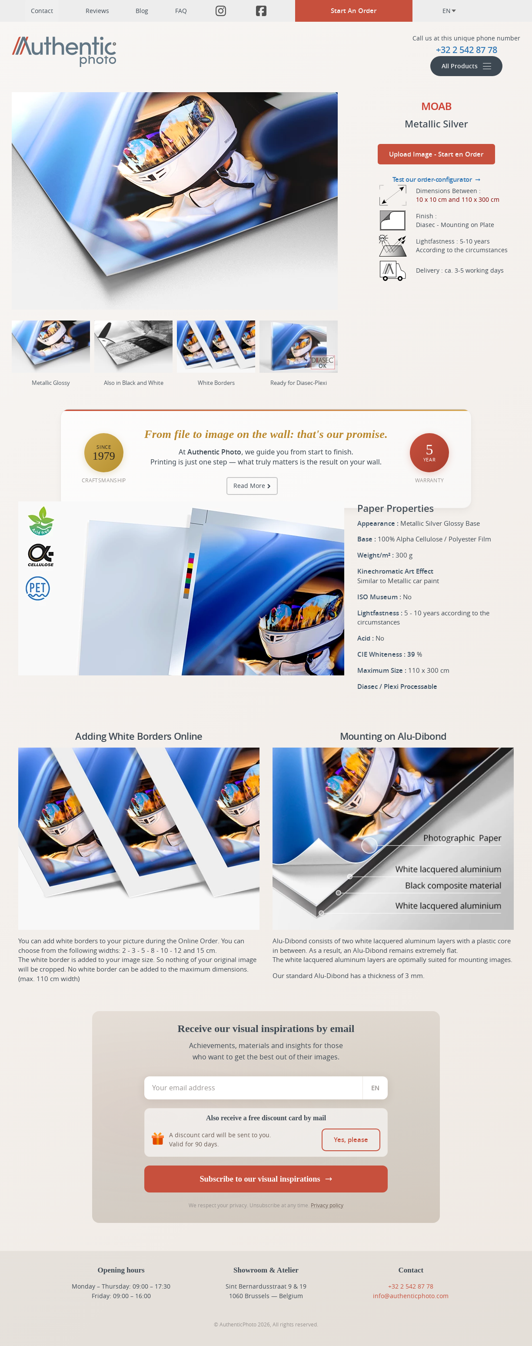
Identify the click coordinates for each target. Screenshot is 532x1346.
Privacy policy (327, 1205)
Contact (42, 11)
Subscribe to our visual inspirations (266, 1179)
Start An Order (353, 10)
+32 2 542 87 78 (410, 1286)
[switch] (351, 1140)
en (449, 11)
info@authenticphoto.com (411, 1296)
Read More (249, 485)
